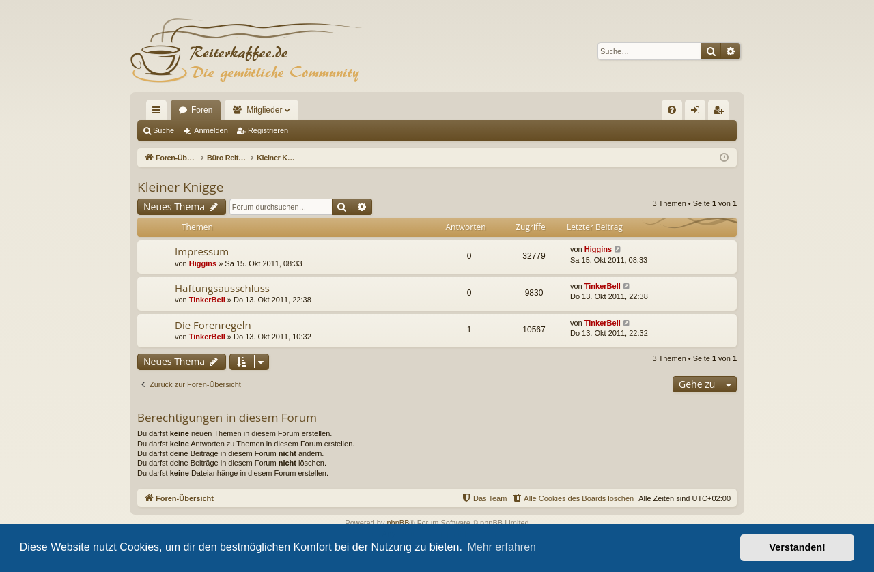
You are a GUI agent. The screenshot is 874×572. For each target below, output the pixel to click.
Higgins (202, 263)
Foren (201, 110)
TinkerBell (207, 300)
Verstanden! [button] (798, 547)
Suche (163, 130)
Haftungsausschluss (222, 288)
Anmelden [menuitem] (698, 112)
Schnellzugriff (159, 112)
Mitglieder (264, 110)
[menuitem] (672, 110)
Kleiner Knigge (180, 187)
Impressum (202, 251)
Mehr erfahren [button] (501, 547)
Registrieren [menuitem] (721, 112)
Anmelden (211, 130)
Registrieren (268, 130)
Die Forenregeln (213, 325)
